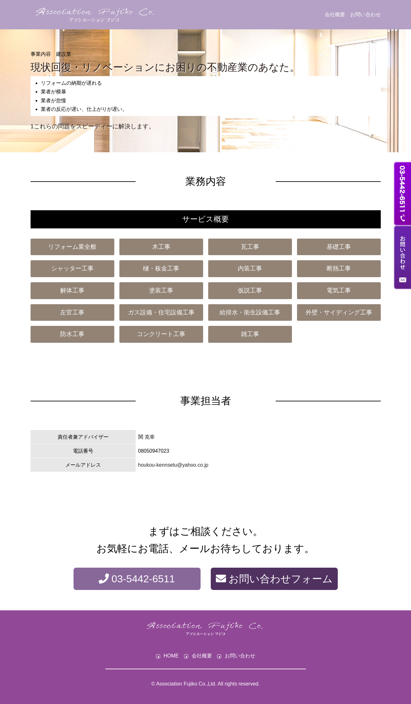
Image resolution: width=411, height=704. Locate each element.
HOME (171, 655)
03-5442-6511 (137, 579)
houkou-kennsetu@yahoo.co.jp (173, 465)
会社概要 (335, 14)
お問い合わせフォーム (274, 579)
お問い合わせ (365, 14)
